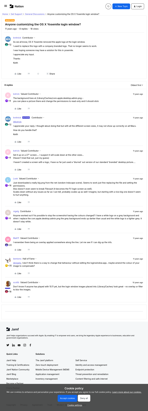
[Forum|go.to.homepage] (17, 6)
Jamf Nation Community (17, 369)
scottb (16, 282)
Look (15, 178)
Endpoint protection (84, 369)
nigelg (16, 211)
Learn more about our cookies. (127, 392)
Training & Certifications (17, 365)
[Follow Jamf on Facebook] (30, 345)
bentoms (17, 258)
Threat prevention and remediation (91, 374)
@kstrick (17, 122)
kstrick (16, 94)
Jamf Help (11, 360)
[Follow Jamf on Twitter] (7, 345)
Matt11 (16, 238)
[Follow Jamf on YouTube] (19, 345)
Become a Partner (14, 383)
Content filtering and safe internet (91, 379)
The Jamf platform (44, 360)
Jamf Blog (11, 374)
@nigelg (17, 263)
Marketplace (12, 379)
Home (5, 14)
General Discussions (35, 14)
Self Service (81, 360)
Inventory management (47, 379)
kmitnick (17, 37)
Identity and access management (91, 365)
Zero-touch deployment (47, 365)
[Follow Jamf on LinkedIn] (13, 345)
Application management (47, 374)
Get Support (16, 14)
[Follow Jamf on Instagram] (24, 345)
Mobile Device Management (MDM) (52, 369)
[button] (5, 7)
